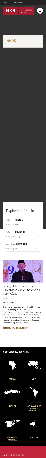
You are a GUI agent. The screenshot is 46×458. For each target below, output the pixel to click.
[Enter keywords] (23, 248)
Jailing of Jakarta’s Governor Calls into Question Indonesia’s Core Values (21, 289)
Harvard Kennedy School (12, 3)
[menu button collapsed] (40, 11)
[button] (23, 224)
